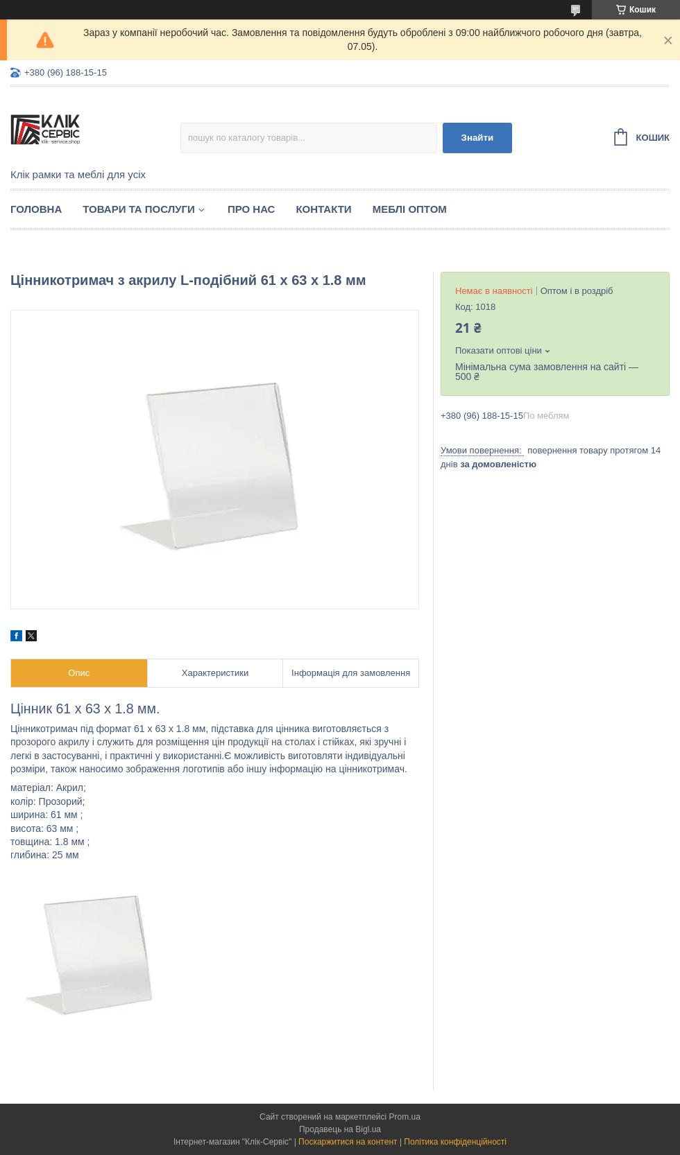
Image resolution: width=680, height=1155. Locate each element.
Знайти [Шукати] (477, 137)
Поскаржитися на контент (347, 1142)
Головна (36, 209)
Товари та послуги (139, 209)
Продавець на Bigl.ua (340, 1129)
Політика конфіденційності (455, 1142)
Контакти (323, 209)
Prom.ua (404, 1117)
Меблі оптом (410, 209)
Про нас (251, 209)
